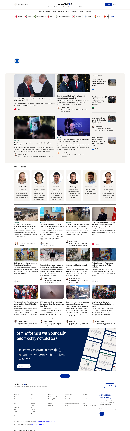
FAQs (66, 401)
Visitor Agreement (70, 396)
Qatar (15, 411)
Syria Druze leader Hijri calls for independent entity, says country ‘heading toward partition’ (99, 101)
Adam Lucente (39, 187)
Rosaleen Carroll (26, 243)
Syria (15, 415)
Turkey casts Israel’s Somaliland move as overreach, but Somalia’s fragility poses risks (26, 304)
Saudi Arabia (17, 399)
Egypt (15, 409)
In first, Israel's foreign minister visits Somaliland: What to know (25, 264)
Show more (65, 376)
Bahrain (33, 401)
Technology (61, 11)
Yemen (32, 405)
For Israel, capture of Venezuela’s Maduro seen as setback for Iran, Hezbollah (102, 265)
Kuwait (33, 403)
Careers (84, 403)
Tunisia (33, 411)
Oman (32, 399)
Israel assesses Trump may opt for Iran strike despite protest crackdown (99, 121)
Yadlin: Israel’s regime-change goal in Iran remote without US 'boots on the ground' (73, 140)
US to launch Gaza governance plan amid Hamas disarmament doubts (99, 82)
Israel (15, 405)
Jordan (33, 396)
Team (83, 401)
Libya (32, 407)
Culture (54, 11)
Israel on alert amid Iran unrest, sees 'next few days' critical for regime (77, 225)
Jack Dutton (56, 187)
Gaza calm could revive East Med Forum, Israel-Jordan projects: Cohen (52, 225)
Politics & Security (44, 11)
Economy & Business (71, 11)
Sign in (114, 4)
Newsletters (21, 4)
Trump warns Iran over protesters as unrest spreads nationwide (77, 303)
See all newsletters (24, 366)
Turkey (15, 396)
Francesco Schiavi (91, 187)
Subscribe (108, 4)
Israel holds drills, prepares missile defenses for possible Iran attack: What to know (98, 141)
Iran (15, 401)
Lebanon (16, 413)
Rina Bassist (108, 187)
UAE (15, 403)
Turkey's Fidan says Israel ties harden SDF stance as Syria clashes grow (103, 223)
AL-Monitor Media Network (89, 405)
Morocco (33, 413)
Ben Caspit (73, 187)
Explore (81, 11)
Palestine (16, 407)
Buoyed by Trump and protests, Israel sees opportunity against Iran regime (52, 266)
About (84, 396)
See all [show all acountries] (112, 16)
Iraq (32, 394)
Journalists (85, 399)
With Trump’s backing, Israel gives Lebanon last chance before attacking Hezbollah (52, 304)
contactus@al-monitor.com (38, 424)
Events (26, 4)
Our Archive (51, 405)
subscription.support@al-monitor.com (45, 421)
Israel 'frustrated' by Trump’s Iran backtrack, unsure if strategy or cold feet (71, 97)
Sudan (33, 409)
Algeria (33, 415)
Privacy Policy (68, 399)
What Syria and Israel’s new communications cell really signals (25, 225)
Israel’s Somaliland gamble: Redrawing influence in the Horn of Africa (103, 304)
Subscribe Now (110, 386)
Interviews (88, 11)
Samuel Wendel (22, 187)
